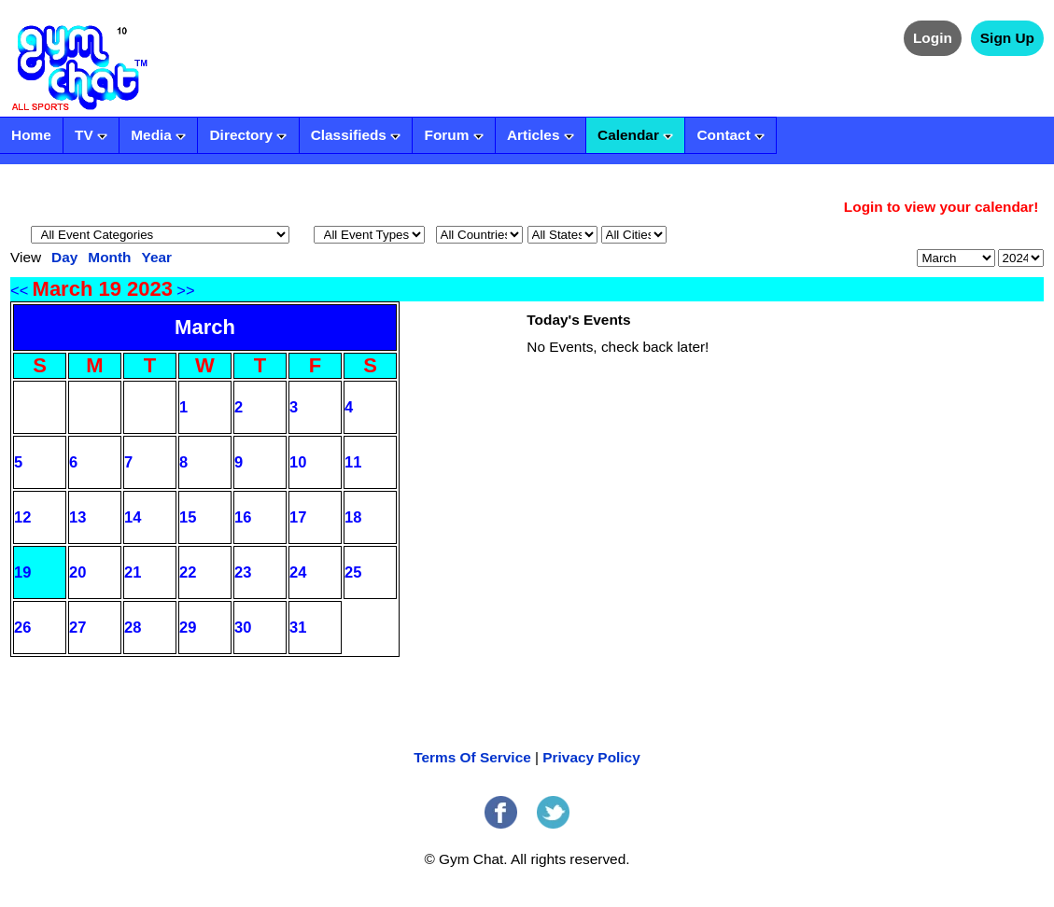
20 (77, 572)
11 (352, 462)
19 (22, 572)
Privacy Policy (590, 757)
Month (109, 257)
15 (187, 517)
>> (185, 290)
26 (22, 627)
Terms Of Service (472, 757)
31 (297, 627)
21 (132, 572)
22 (187, 572)
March (205, 327)
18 (352, 517)
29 (187, 627)
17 (297, 517)
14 (132, 517)
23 (242, 572)
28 (132, 627)
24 (297, 572)
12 (22, 517)
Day (64, 257)
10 (297, 462)
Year (156, 257)
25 (352, 572)
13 (77, 517)
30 (242, 627)
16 (242, 517)
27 (77, 627)
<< (19, 290)
